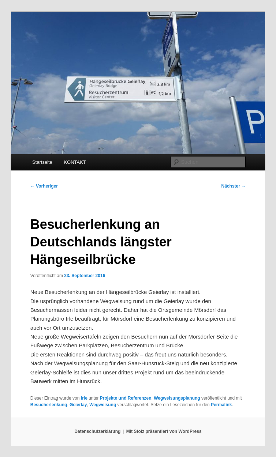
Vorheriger (44, 186)
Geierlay (78, 404)
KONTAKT (75, 162)
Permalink (221, 404)
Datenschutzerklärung (97, 431)
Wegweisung (102, 404)
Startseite (42, 162)
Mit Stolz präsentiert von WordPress (164, 431)
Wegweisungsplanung (177, 398)
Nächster (233, 186)
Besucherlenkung (48, 404)
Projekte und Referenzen (126, 398)
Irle (84, 398)
